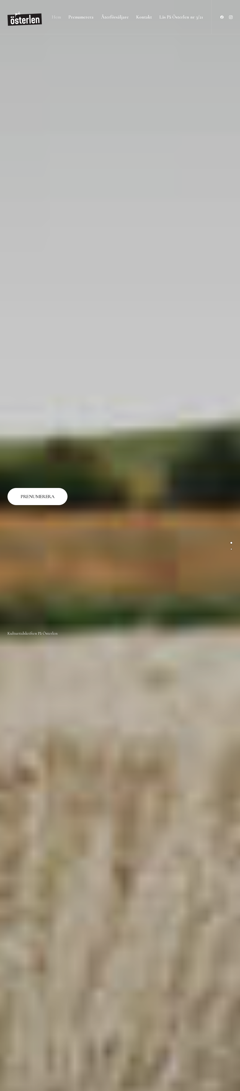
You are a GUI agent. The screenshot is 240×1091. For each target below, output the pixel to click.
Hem (56, 17)
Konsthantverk (61, 745)
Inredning (61, 646)
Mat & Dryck (61, 844)
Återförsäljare (115, 17)
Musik (178, 844)
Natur (61, 943)
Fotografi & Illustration (61, 547)
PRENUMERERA (37, 76)
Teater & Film (178, 943)
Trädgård (62, 1042)
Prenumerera (81, 17)
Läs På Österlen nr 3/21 (181, 17)
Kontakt (144, 17)
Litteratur (178, 745)
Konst (178, 646)
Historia (178, 547)
